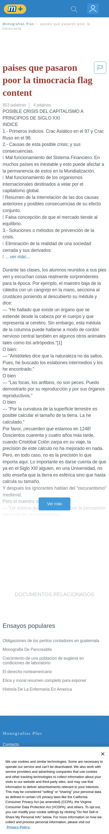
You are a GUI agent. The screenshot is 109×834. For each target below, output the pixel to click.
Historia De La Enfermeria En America (37, 689)
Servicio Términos (19, 752)
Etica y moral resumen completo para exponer (44, 680)
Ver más (54, 504)
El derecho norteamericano (27, 671)
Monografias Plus (18, 24)
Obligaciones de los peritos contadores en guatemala (51, 640)
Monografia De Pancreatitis (27, 649)
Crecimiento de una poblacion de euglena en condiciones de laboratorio (43, 660)
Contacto (11, 744)
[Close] (102, 761)
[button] (100, 81)
